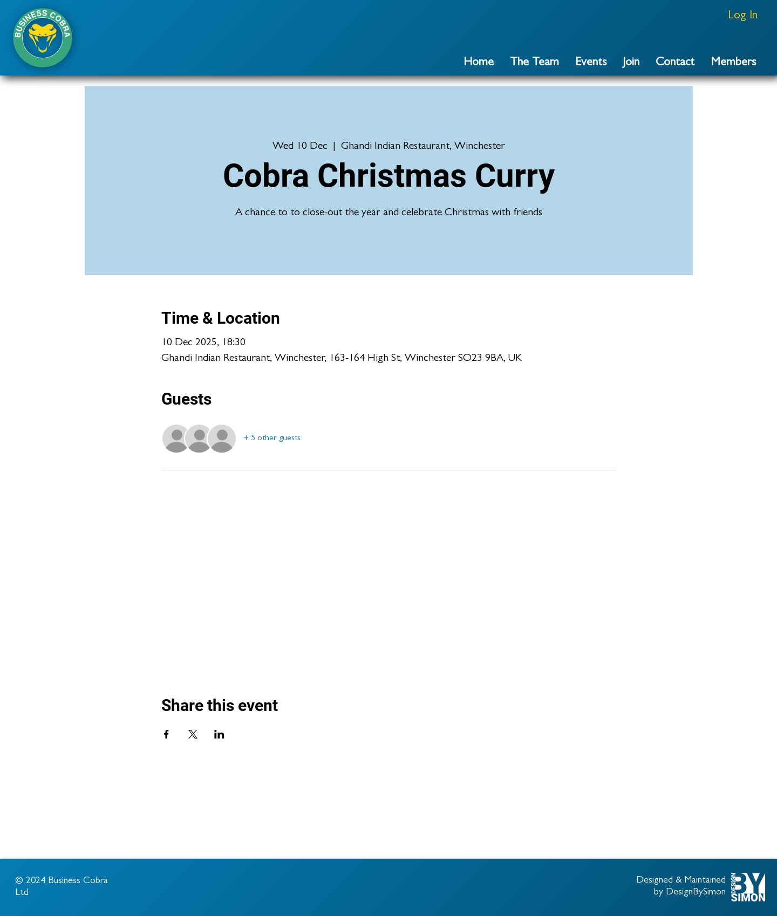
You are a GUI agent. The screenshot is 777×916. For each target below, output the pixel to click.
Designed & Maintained (681, 881)
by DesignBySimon (690, 893)
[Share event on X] (193, 734)
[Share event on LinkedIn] (219, 734)
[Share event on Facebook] (166, 734)
